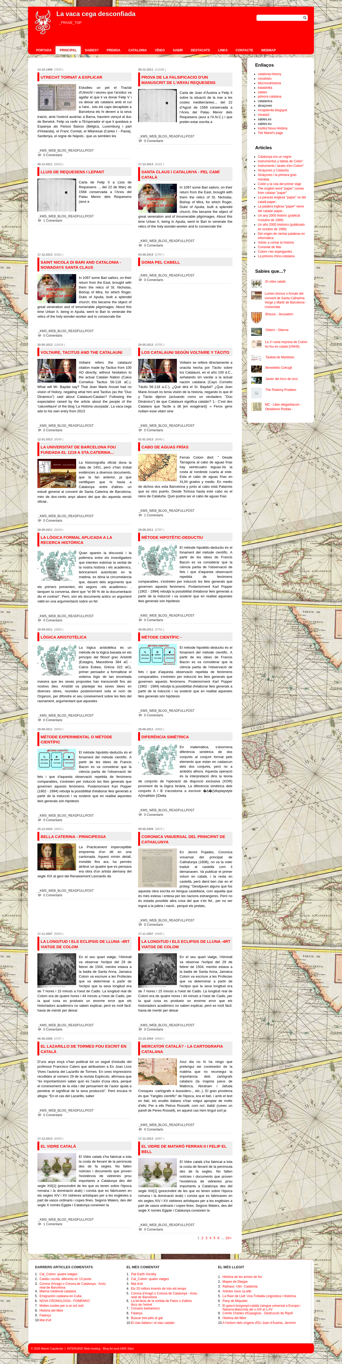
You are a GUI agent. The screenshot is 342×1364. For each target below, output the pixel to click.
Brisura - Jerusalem (279, 314)
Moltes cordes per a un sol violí (62, 1306)
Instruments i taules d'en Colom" (281, 166)
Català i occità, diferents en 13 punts (65, 1279)
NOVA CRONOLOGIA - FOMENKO (65, 1301)
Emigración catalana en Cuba (60, 1296)
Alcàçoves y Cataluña (273, 170)
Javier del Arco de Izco (281, 379)
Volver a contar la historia (276, 242)
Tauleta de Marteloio (279, 357)
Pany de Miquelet (235, 1301)
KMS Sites (127, 1348)
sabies (262, 92)
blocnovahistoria (269, 83)
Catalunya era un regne (274, 157)
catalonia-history (269, 74)
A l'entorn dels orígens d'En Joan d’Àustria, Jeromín (259, 1323)
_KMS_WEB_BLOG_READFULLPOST (66, 150)
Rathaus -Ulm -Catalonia (240, 1286)
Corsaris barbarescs (145, 1308)
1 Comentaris (52, 220)
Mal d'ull (45, 1320)
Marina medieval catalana (58, 1291)
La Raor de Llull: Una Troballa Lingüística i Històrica (259, 1296)
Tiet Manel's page (270, 133)
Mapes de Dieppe (235, 1282)
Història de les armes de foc (242, 1277)
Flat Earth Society (143, 1274)
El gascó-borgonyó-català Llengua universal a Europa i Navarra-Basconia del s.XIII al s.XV (262, 1307)
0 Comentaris (52, 155)
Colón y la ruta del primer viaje (279, 184)
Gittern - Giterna (276, 330)
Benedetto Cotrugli (278, 368)
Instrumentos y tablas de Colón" (280, 161)
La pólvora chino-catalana (276, 256)
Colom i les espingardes (275, 251)
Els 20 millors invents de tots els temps (158, 1288)
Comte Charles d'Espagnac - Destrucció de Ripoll (258, 1313)
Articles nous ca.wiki (237, 1291)
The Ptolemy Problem (280, 390)
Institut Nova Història (272, 128)
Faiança (45, 1315)
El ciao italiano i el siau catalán (152, 1323)
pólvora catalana (269, 96)
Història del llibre (51, 1310)
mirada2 (263, 115)
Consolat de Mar (269, 247)
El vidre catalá (275, 281)
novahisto (264, 78)
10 (227, 1238)
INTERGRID (75, 1348)
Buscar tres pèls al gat (147, 1318)
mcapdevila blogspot (272, 110)
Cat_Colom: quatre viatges (58, 1274)
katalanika (265, 88)
